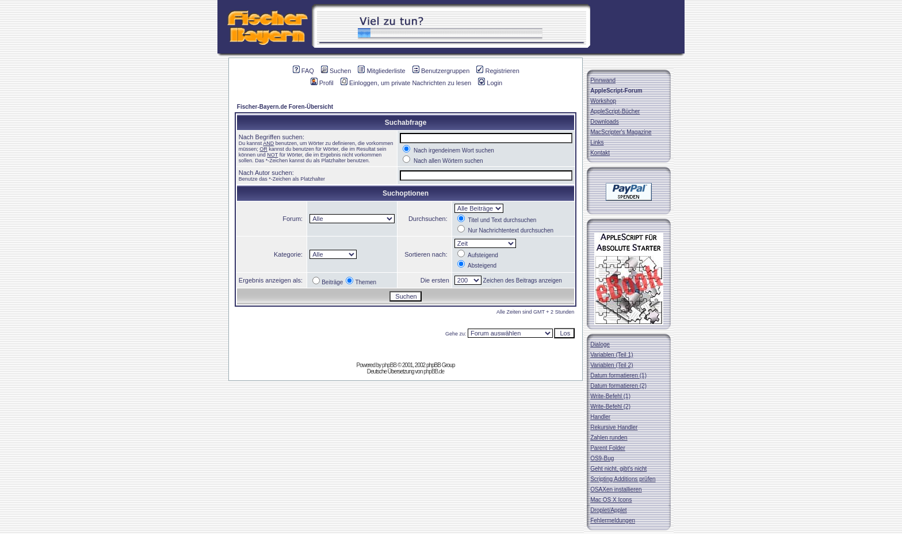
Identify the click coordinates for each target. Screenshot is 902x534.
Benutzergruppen (440, 70)
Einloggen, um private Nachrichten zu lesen (406, 82)
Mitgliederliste (381, 70)
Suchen (336, 70)
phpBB (389, 365)
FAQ (303, 70)
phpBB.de (433, 371)
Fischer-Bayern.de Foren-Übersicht (285, 107)
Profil (322, 82)
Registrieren (497, 70)
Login (490, 82)
